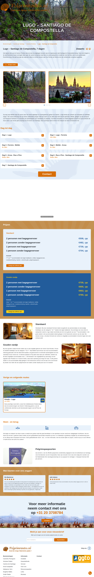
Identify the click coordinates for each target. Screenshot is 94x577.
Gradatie (23, 558)
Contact (90, 7)
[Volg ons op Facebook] (86, 548)
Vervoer (23, 564)
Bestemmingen (7, 44)
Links (22, 571)
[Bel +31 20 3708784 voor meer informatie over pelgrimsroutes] (90, 573)
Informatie (24, 556)
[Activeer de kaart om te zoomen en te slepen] (47, 200)
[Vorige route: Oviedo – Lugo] (10, 64)
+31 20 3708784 (49, 513)
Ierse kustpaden (8, 566)
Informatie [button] (79, 7)
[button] (4, 105)
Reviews (23, 574)
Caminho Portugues (9, 558)
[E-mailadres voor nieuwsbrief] (40, 539)
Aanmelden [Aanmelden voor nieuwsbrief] (61, 540)
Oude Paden (7, 574)
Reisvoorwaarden (26, 569)
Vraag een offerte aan (15, 265)
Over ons (23, 566)
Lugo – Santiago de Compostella (47, 44)
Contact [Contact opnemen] (47, 174)
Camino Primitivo (31, 44)
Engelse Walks (7, 571)
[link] (42, 400)
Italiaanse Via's (7, 569)
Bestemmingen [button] (66, 7)
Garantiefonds (25, 561)
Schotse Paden (7, 561)
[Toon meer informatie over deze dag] (42, 135)
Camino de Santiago (18, 44)
